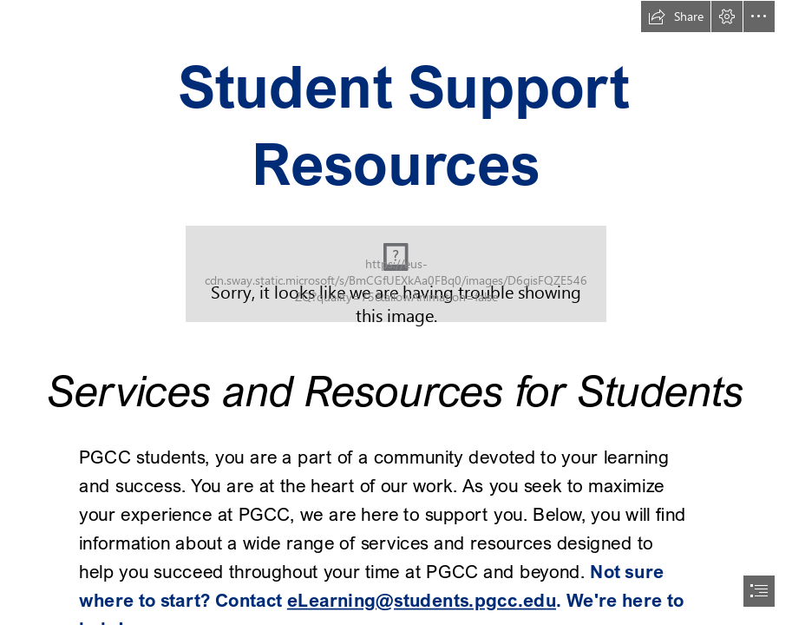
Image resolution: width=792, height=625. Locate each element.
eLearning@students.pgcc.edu (421, 599)
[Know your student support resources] (396, 274)
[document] (396, 312)
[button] (675, 16)
